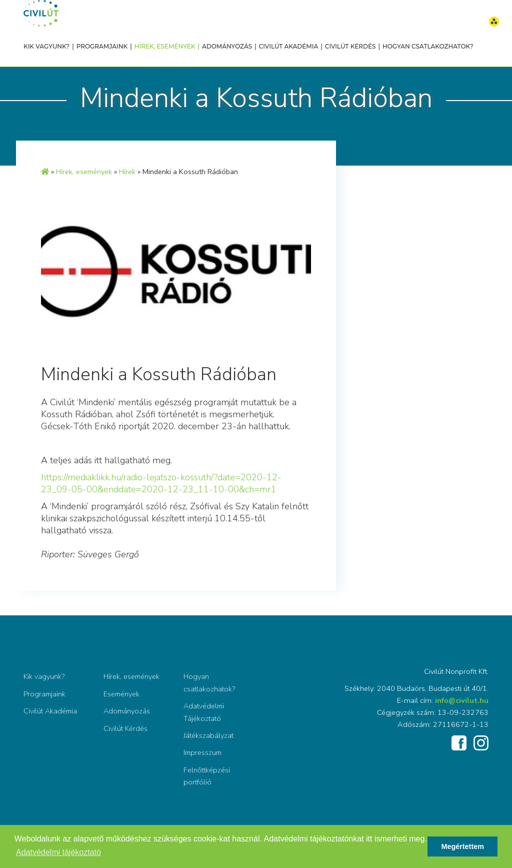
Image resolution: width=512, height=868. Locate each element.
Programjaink (102, 46)
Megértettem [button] (462, 846)
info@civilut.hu (461, 700)
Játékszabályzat (209, 735)
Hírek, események (165, 46)
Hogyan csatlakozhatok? (428, 46)
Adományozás (227, 46)
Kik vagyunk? (47, 46)
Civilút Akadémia (288, 46)
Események (122, 694)
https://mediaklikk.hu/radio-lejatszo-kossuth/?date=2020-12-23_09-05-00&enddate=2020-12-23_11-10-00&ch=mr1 (161, 483)
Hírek (127, 172)
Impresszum (203, 752)
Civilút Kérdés (350, 46)
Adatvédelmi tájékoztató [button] (58, 852)
